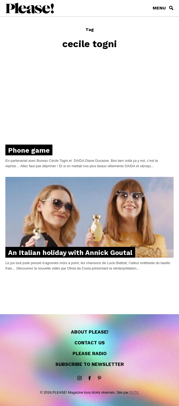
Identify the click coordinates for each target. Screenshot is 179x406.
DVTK (134, 392)
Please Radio (90, 353)
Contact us (89, 342)
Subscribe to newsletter (89, 364)
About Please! (89, 332)
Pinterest (99, 378)
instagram (79, 378)
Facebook (89, 378)
